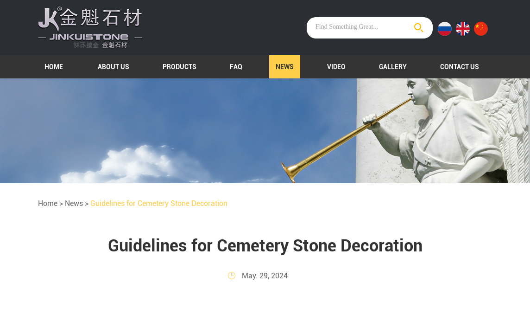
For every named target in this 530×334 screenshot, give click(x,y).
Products (179, 67)
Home (53, 67)
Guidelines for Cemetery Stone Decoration (158, 203)
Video (336, 67)
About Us (113, 67)
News (285, 67)
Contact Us (459, 67)
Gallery (393, 67)
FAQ (236, 67)
